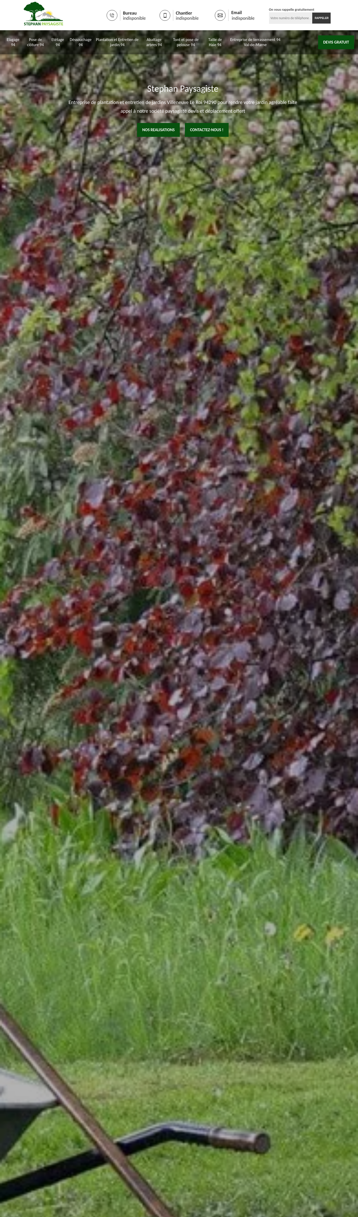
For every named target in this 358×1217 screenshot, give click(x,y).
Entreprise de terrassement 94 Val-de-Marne (255, 43)
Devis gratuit (336, 42)
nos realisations (158, 130)
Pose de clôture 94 (35, 43)
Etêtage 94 (57, 43)
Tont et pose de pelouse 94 (186, 43)
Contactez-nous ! (206, 130)
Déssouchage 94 (81, 43)
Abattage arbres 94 (154, 43)
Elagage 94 (13, 43)
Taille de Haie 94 (215, 43)
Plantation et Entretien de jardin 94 (117, 43)
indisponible (122, 18)
